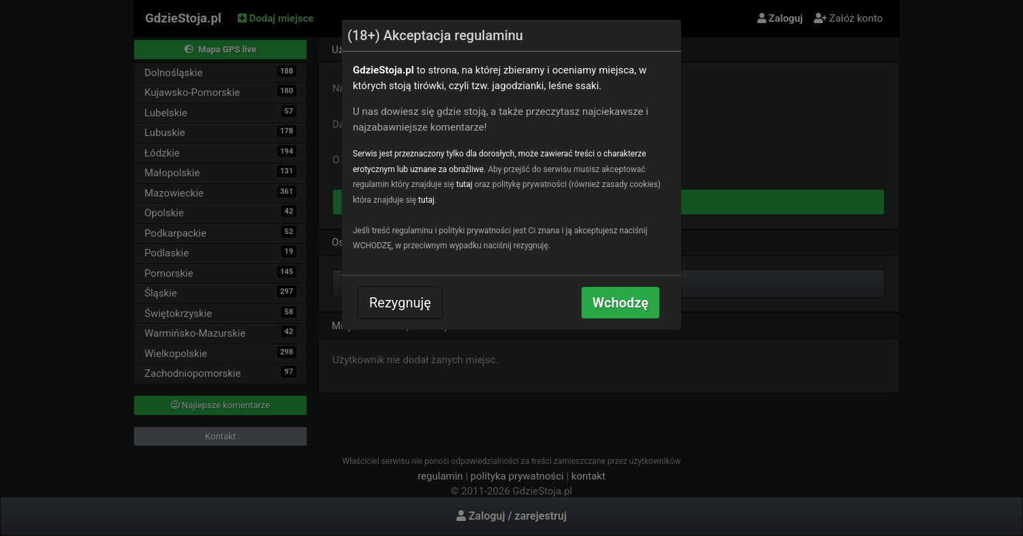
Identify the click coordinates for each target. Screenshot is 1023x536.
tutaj (464, 184)
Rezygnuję (400, 303)
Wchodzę (620, 303)
